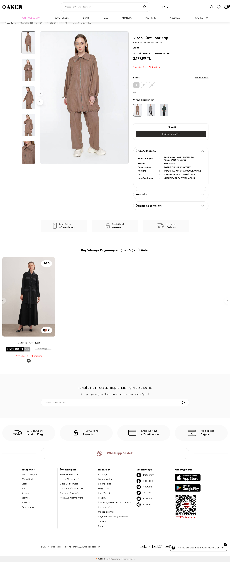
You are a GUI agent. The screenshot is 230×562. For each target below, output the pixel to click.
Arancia (25, 493)
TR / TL (165, 7)
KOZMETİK (150, 18)
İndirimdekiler (105, 507)
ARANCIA (127, 18)
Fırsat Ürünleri (29, 507)
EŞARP (86, 18)
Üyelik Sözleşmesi (69, 479)
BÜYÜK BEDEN (61, 18)
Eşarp (24, 484)
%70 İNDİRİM (201, 18)
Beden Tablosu (201, 78)
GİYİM (41, 23)
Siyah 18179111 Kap (28, 343)
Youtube (144, 487)
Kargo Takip (104, 488)
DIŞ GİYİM (54, 23)
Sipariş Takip (104, 484)
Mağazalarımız (105, 512)
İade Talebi (104, 493)
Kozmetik (26, 498)
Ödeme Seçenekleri (148, 205)
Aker (136, 48)
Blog (100, 526)
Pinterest (145, 504)
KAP (66, 23)
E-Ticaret (106, 559)
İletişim (102, 498)
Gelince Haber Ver (171, 134)
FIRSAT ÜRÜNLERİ (26, 23)
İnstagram (145, 475)
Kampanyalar (105, 479)
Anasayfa (9, 23)
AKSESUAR (175, 18)
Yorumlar (141, 194)
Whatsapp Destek (115, 453)
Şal (23, 488)
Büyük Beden (28, 479)
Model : (151, 53)
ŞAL (106, 18)
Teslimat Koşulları (69, 474)
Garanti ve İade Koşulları (72, 488)
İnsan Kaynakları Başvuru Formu (114, 502)
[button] (40, 93)
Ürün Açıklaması (146, 151)
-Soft (99, 559)
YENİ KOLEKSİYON (31, 18)
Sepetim (102, 521)
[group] (84, 97)
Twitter (144, 493)
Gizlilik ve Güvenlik (69, 493)
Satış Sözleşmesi (69, 484)
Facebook (145, 481)
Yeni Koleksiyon (29, 474)
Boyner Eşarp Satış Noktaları (113, 517)
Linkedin (144, 499)
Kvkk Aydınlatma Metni (72, 498)
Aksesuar (26, 502)
